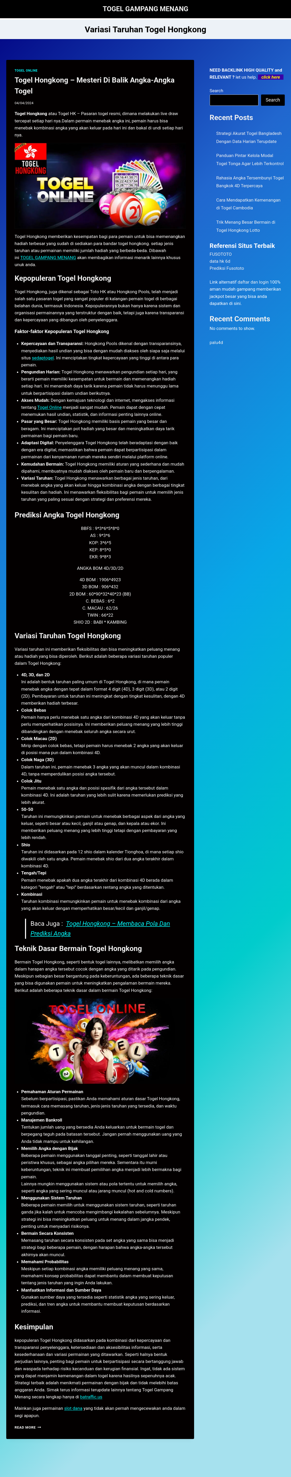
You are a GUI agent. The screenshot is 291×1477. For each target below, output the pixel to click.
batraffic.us (91, 1396)
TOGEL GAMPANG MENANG (48, 257)
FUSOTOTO (221, 254)
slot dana (73, 1408)
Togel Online (49, 407)
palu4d (216, 342)
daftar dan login (253, 282)
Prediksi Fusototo (227, 268)
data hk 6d (220, 261)
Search (216, 90)
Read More (28, 1427)
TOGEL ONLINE (26, 70)
